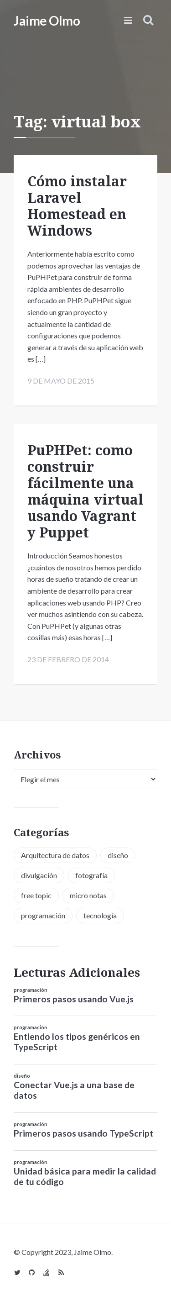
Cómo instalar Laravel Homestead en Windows (77, 206)
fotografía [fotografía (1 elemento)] (91, 875)
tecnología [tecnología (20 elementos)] (100, 915)
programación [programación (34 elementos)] (43, 915)
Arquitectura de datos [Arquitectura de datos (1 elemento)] (55, 855)
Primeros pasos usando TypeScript (83, 1133)
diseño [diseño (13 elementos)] (118, 855)
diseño (22, 1076)
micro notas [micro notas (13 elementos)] (88, 895)
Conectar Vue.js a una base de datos (74, 1090)
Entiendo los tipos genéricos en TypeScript (77, 1041)
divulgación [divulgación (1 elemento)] (39, 875)
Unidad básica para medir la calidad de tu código (85, 1176)
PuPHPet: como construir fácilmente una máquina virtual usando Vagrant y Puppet (85, 491)
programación (30, 990)
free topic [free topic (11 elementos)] (36, 895)
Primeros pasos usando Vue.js (74, 999)
